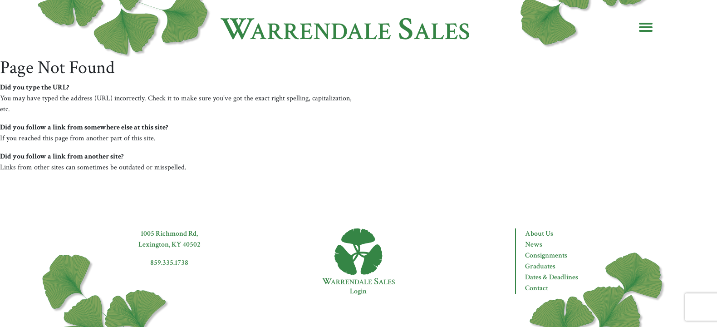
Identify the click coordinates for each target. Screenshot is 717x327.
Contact (536, 288)
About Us (539, 233)
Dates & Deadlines (551, 277)
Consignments (546, 255)
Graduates (540, 266)
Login (358, 291)
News (533, 244)
